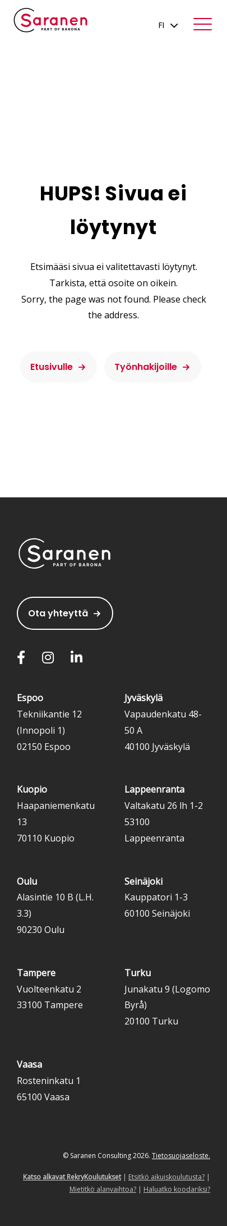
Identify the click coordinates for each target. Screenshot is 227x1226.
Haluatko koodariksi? (176, 1189)
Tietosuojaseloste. (181, 1155)
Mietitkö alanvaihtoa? (103, 1189)
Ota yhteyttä (58, 613)
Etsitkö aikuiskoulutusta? (166, 1177)
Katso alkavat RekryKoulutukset (72, 1177)
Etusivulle (51, 366)
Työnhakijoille (145, 366)
